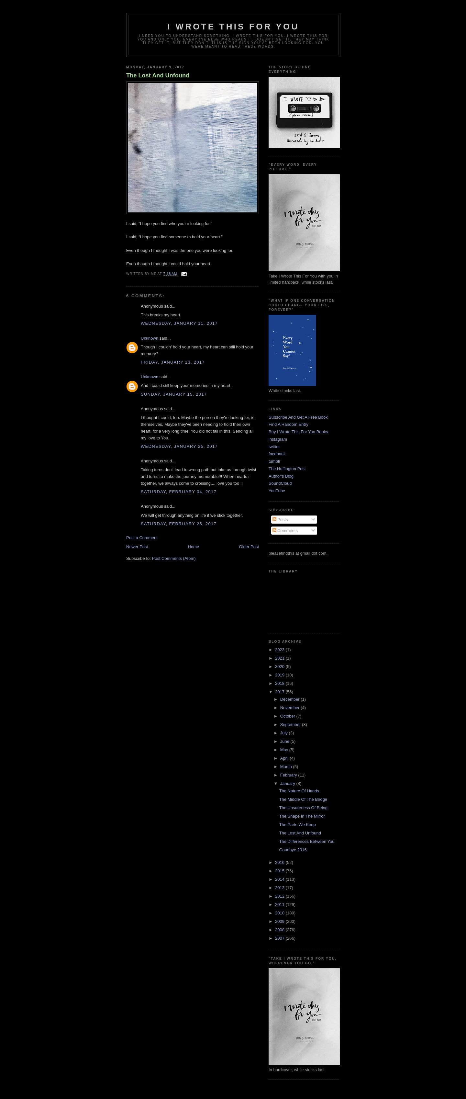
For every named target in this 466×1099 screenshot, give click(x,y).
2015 (280, 870)
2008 (280, 929)
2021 (280, 658)
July (284, 733)
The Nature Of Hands (299, 790)
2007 (280, 938)
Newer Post (137, 546)
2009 (280, 921)
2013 (280, 887)
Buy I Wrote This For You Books (298, 431)
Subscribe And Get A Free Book (298, 417)
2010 (280, 913)
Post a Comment (142, 537)
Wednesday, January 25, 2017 (179, 446)
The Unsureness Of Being (303, 807)
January (288, 783)
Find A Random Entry (288, 424)
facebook (277, 453)
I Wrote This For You (233, 26)
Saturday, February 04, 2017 (178, 491)
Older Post (249, 546)
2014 (280, 879)
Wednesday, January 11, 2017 (179, 323)
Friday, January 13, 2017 (173, 362)
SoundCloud (280, 483)
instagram (278, 439)
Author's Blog (281, 476)
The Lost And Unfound (157, 75)
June (285, 741)
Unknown (149, 338)
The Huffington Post (287, 468)
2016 (280, 862)
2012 (280, 896)
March (286, 766)
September (291, 724)
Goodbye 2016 (292, 849)
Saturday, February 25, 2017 (178, 523)
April (285, 758)
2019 (280, 675)
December (290, 699)
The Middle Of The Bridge (303, 799)
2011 (280, 904)
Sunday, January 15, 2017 (174, 394)
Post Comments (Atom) (174, 558)
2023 (280, 649)
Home (193, 546)
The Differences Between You (306, 841)
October (288, 716)
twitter (274, 446)
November (290, 707)
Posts (280, 519)
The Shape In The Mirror (302, 816)
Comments (285, 530)
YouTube (277, 490)
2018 (280, 683)
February (289, 775)
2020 (280, 666)
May (284, 749)
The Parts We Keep (297, 824)
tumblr (274, 461)
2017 (280, 691)
